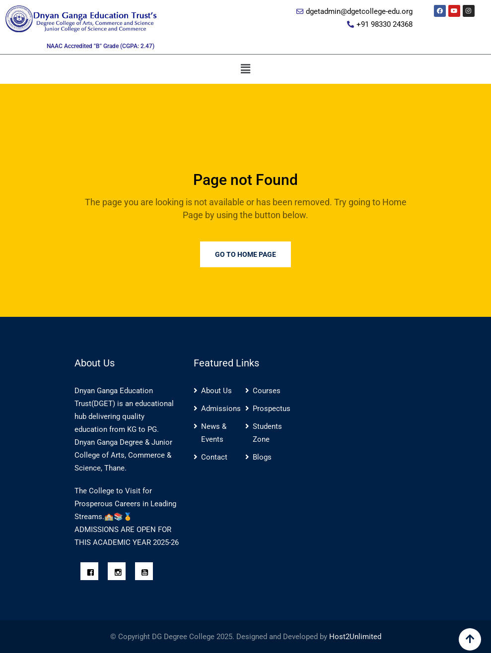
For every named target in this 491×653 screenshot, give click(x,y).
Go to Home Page (245, 254)
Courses (267, 390)
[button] (245, 68)
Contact (214, 457)
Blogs (262, 457)
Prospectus (271, 408)
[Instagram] (119, 573)
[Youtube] (146, 573)
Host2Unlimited (355, 636)
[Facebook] (92, 573)
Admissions (221, 408)
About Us (216, 390)
